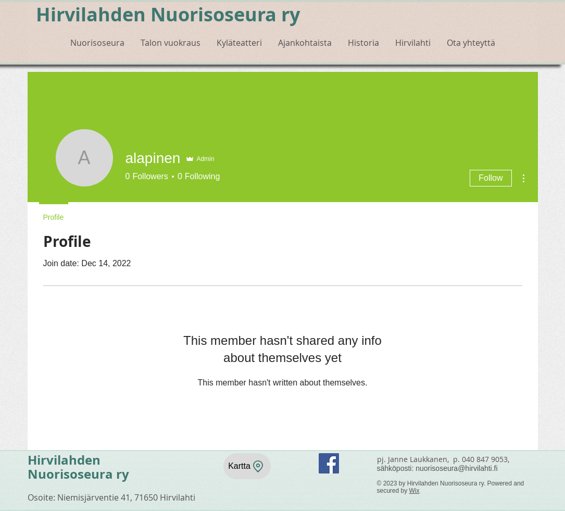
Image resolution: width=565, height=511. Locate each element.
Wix (414, 490)
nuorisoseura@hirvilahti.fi (456, 468)
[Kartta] (247, 466)
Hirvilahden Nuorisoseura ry (168, 14)
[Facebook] (329, 463)
